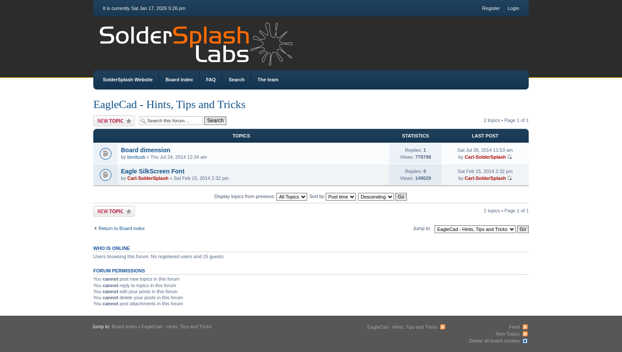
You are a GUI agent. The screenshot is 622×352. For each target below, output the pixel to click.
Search (237, 79)
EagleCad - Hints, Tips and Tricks (169, 104)
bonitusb (136, 157)
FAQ (211, 79)
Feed (514, 327)
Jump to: (422, 228)
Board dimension (145, 150)
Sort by (332, 196)
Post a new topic (114, 120)
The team (267, 79)
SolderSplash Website (127, 79)
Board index (179, 79)
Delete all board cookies (494, 340)
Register (491, 8)
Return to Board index (121, 228)
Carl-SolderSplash (485, 157)
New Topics (507, 333)
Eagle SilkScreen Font (152, 171)
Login (513, 8)
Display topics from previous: (260, 196)
